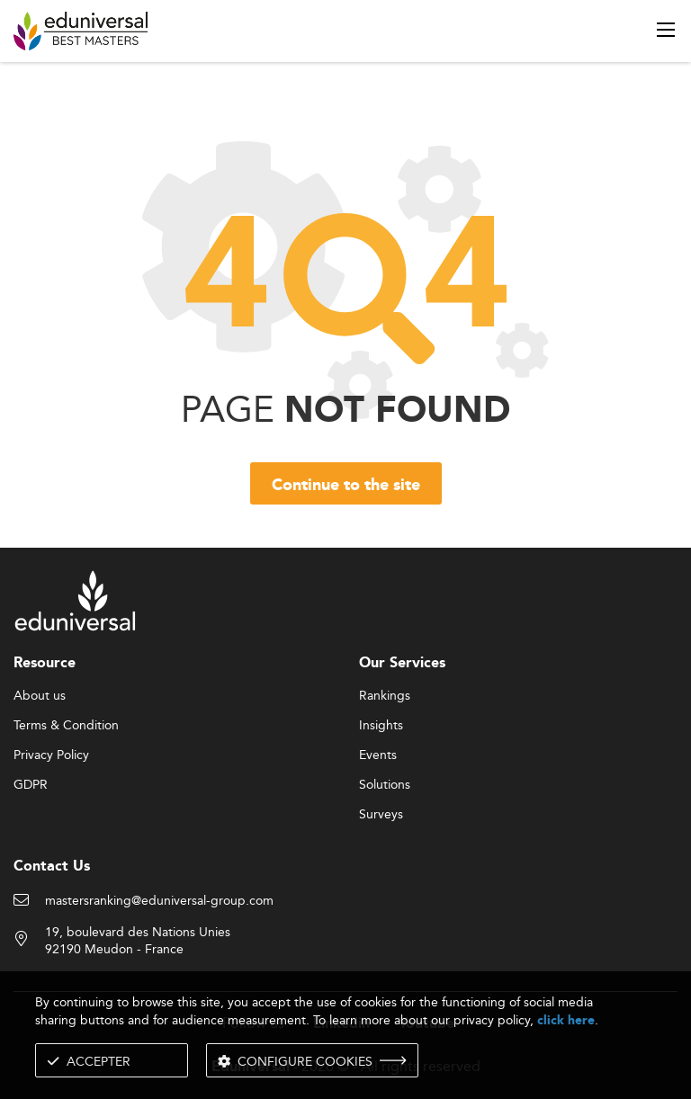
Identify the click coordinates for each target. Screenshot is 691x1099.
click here (566, 1020)
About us (39, 696)
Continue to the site (346, 485)
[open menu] (666, 30)
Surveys (381, 815)
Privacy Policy (51, 755)
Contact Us (51, 866)
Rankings (384, 696)
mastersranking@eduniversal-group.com (159, 901)
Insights (381, 726)
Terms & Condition (66, 726)
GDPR (30, 785)
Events (378, 755)
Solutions (384, 785)
